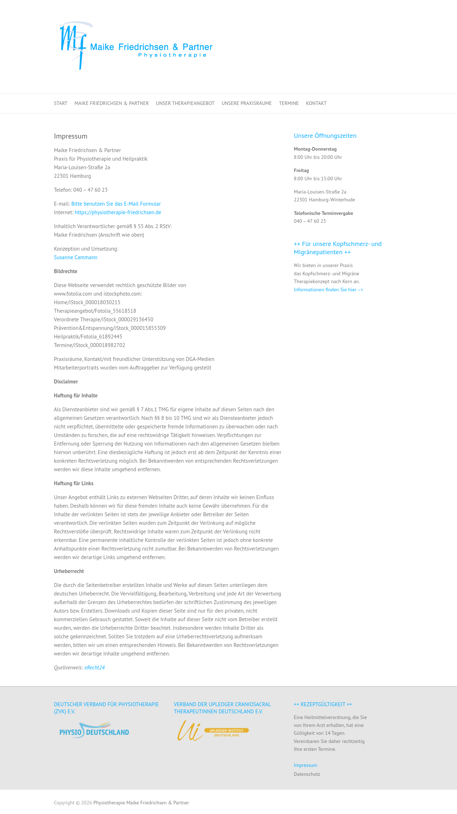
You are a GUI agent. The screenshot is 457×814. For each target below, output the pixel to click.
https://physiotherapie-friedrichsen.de (118, 212)
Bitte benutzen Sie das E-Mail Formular (116, 203)
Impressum (305, 765)
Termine (289, 103)
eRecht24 (95, 667)
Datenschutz (307, 774)
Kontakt (316, 103)
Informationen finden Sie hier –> (328, 289)
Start (60, 103)
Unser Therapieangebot (185, 103)
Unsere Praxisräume (247, 103)
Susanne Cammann (75, 257)
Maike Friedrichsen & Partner (112, 103)
